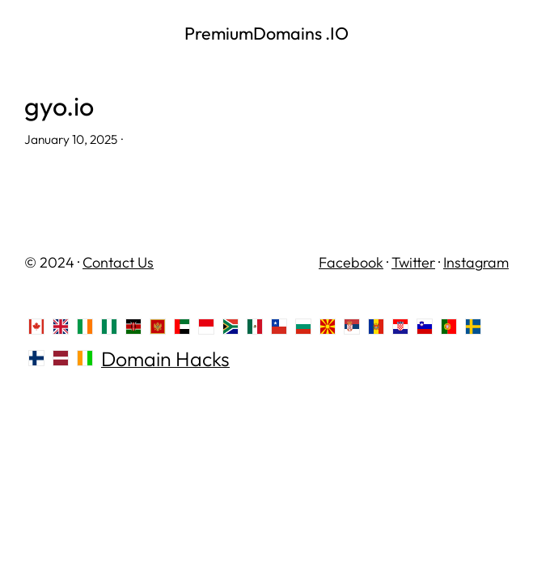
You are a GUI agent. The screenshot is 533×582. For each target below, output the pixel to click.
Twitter (413, 262)
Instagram (476, 262)
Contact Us (118, 262)
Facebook (351, 262)
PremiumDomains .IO (266, 33)
